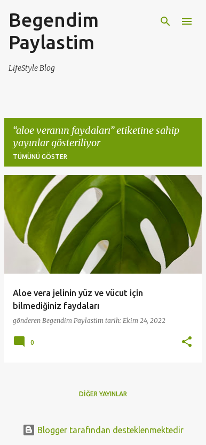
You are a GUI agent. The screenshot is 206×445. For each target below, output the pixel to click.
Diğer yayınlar (103, 393)
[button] (186, 342)
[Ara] (165, 21)
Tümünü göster (40, 156)
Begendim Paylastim (54, 31)
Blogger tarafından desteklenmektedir (103, 430)
